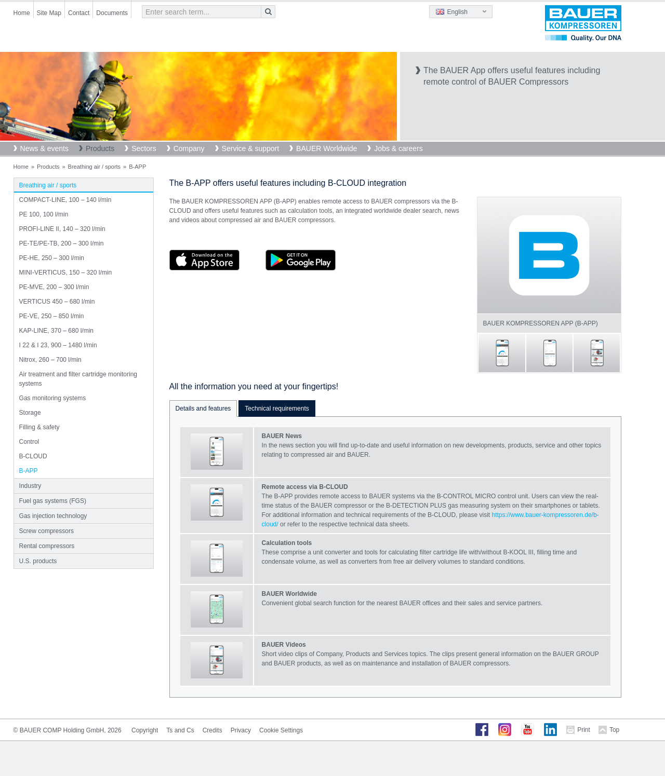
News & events (44, 148)
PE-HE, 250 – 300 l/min (51, 258)
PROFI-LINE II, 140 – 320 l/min (62, 229)
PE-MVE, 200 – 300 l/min (54, 287)
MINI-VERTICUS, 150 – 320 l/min (65, 272)
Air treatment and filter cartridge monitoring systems (78, 379)
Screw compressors (46, 531)
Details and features (203, 408)
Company (189, 148)
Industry (30, 485)
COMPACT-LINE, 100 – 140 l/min (65, 199)
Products (100, 148)
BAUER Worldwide (326, 148)
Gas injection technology (53, 516)
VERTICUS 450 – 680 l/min (57, 301)
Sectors (143, 148)
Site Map (49, 13)
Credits (212, 730)
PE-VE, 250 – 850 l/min (51, 316)
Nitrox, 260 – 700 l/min (50, 359)
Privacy (241, 730)
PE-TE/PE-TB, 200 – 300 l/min (61, 243)
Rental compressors (47, 546)
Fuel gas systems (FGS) (52, 501)
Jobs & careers (398, 148)
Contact (78, 13)
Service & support (251, 148)
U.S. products (38, 561)
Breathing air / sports (94, 167)
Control (29, 441)
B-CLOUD (33, 456)
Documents (112, 13)
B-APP (28, 470)
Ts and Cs (180, 730)
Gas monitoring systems (52, 398)
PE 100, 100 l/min (44, 214)
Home (22, 13)
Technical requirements (277, 408)
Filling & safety (39, 427)
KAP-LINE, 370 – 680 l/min (56, 330)
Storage (30, 412)
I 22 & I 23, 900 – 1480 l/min (58, 345)
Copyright (144, 730)
